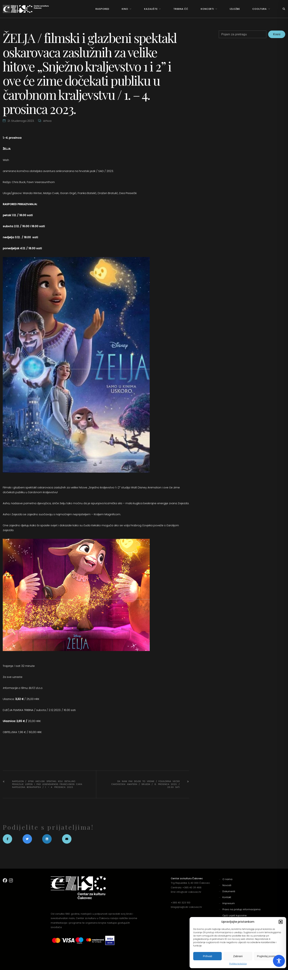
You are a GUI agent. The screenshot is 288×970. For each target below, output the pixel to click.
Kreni (276, 34)
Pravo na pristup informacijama (241, 909)
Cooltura (259, 8)
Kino (125, 8)
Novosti (226, 885)
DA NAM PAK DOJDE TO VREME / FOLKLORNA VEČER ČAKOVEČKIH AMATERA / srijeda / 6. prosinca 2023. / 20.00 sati (145, 784)
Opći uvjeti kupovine (234, 915)
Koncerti (207, 8)
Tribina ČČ (180, 8)
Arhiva (47, 121)
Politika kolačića (238, 963)
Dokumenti (228, 891)
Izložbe (235, 8)
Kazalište (151, 8)
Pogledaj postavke (268, 956)
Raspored (102, 8)
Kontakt (226, 897)
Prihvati (207, 956)
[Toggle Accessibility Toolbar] (279, 961)
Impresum (228, 903)
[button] (280, 922)
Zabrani (238, 956)
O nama (227, 879)
